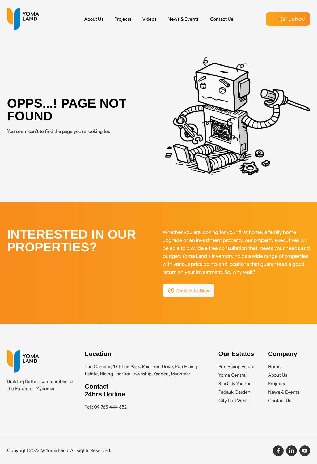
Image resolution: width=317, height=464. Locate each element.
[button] (288, 19)
